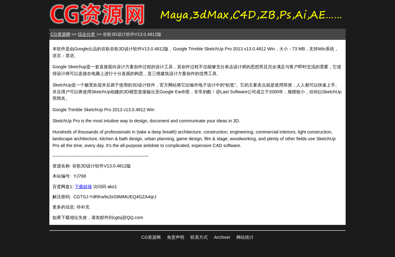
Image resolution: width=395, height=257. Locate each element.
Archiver (222, 237)
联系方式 (199, 237)
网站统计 (245, 237)
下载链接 (83, 186)
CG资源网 (60, 34)
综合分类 (86, 34)
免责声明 (175, 237)
